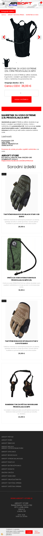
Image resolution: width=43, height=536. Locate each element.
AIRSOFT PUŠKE (7, 440)
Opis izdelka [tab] (21, 109)
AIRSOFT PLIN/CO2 (8, 462)
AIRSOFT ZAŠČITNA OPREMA (11, 486)
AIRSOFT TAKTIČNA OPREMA (16, 15)
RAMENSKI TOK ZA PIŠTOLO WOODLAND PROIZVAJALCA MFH (21, 405)
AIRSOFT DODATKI (8, 469)
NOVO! (4, 174)
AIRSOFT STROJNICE (9, 452)
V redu (29, 532)
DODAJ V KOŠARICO (21, 99)
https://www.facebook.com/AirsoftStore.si (17, 161)
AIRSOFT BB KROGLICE (9, 455)
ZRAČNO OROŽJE (8, 472)
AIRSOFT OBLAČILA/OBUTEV (11, 479)
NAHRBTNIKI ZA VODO (32, 15)
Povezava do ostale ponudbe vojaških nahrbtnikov (19, 149)
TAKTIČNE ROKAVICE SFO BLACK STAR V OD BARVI (21, 215)
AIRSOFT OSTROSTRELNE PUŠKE (12, 448)
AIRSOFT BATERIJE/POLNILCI (11, 466)
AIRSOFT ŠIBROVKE (8, 443)
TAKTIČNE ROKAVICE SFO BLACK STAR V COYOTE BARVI (21, 342)
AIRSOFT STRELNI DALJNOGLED (12, 459)
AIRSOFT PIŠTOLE (7, 437)
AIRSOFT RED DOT (8, 447)
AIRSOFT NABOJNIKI (9, 476)
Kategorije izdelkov (7, 11)
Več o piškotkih (37, 532)
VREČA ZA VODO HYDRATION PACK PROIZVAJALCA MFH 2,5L (21, 279)
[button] (39, 37)
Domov (4, 15)
